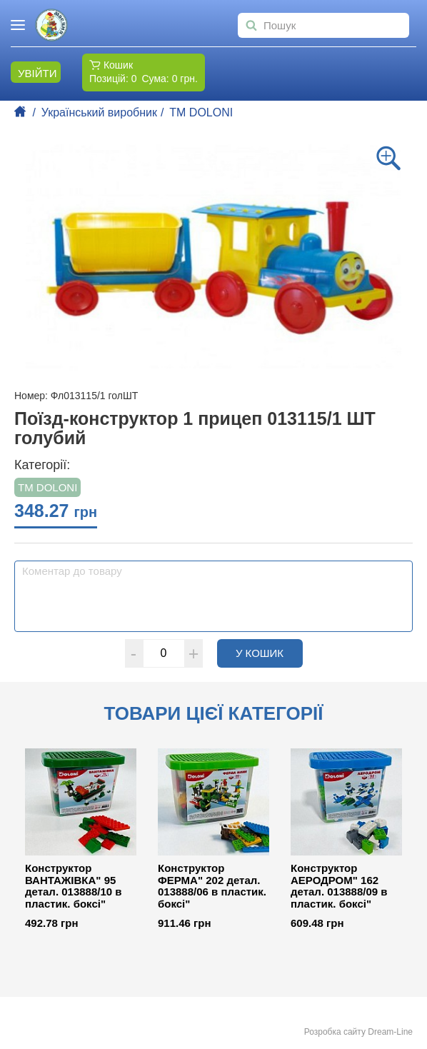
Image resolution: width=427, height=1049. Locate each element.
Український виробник (99, 112)
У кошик (269, 652)
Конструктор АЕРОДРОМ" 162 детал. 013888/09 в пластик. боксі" (339, 886)
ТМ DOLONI (201, 112)
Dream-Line (390, 1032)
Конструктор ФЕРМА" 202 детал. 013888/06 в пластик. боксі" (212, 886)
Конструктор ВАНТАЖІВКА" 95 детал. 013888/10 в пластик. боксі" (73, 886)
